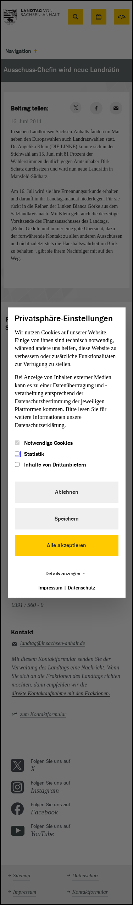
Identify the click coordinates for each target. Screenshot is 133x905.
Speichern (67, 518)
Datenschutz (81, 588)
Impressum (50, 588)
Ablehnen (66, 492)
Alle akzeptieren (66, 545)
